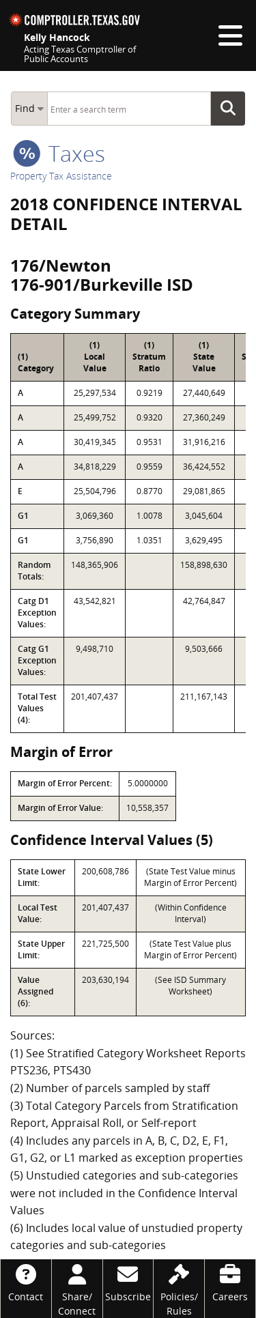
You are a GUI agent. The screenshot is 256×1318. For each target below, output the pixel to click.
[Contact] (26, 1281)
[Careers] (230, 1281)
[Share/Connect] (77, 1288)
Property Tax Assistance (61, 175)
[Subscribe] (128, 1281)
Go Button (232, 108)
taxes (59, 153)
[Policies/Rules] (179, 1288)
